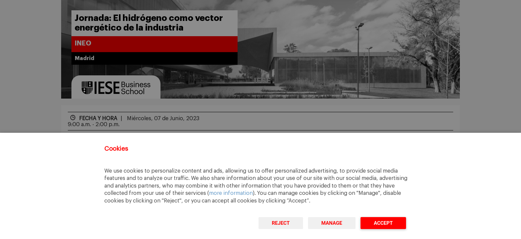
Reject (281, 223)
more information (231, 193)
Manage (331, 223)
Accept (383, 223)
